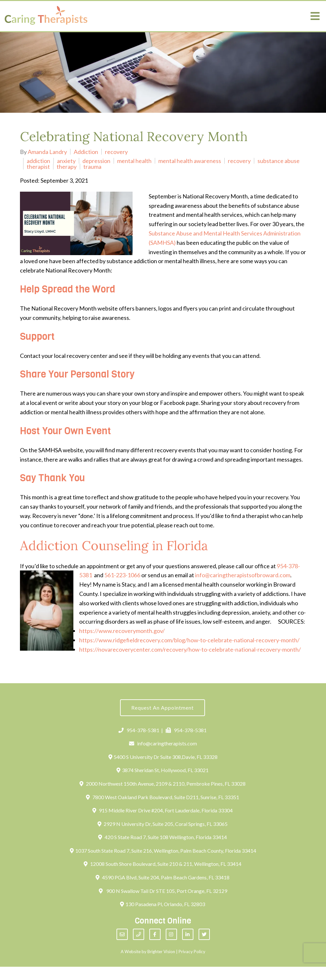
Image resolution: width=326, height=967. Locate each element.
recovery (116, 152)
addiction (38, 161)
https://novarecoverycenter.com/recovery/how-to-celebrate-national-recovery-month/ (190, 649)
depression (96, 161)
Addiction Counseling (84, 545)
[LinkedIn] (187, 935)
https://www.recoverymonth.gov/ (122, 630)
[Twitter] (204, 935)
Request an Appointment (162, 708)
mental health (134, 161)
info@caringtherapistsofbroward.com (242, 575)
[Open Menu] (315, 16)
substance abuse (278, 161)
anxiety (66, 161)
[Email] (122, 935)
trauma (92, 166)
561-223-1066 (122, 575)
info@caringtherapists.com (163, 744)
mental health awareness (189, 161)
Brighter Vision (161, 952)
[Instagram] (171, 935)
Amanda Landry (47, 152)
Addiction (86, 152)
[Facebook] (155, 935)
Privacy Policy (192, 952)
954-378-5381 (138, 730)
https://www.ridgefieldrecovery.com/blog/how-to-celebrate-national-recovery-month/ (189, 640)
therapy (67, 166)
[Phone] (138, 935)
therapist (38, 166)
